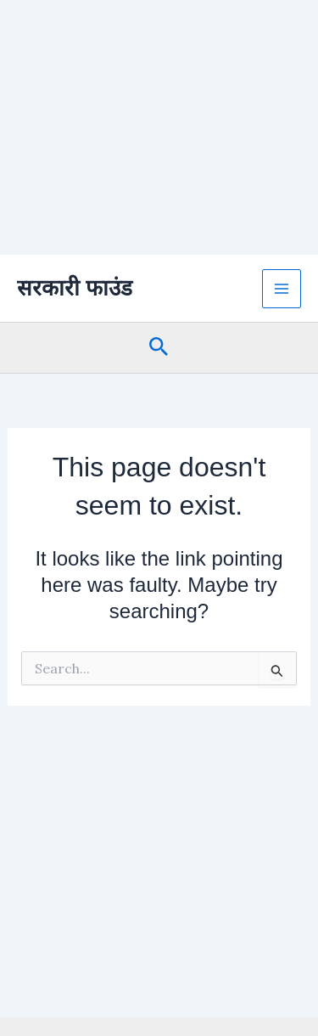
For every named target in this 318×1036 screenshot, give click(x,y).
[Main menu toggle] (281, 288)
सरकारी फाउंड (74, 288)
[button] (159, 348)
